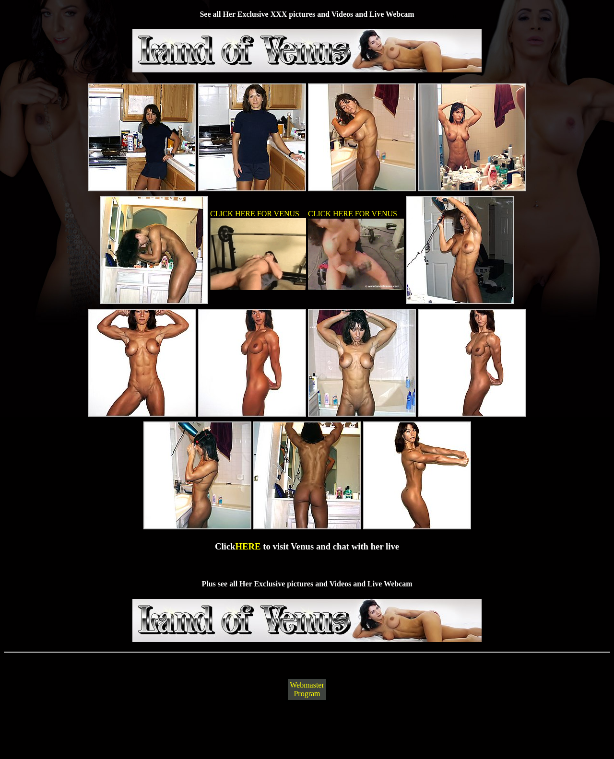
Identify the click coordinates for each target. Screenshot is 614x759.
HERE (248, 546)
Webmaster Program (307, 689)
